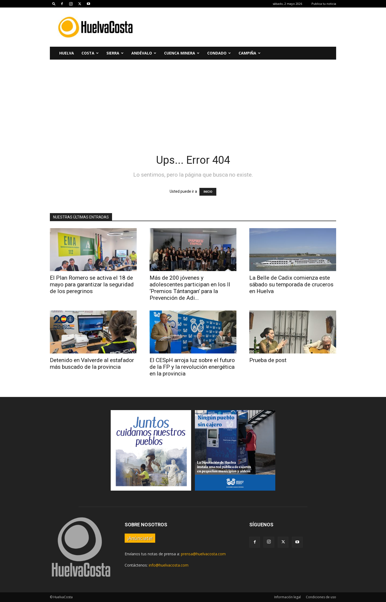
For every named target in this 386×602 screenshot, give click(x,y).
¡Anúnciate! (140, 538)
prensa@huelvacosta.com (203, 553)
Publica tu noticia (323, 4)
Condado (219, 53)
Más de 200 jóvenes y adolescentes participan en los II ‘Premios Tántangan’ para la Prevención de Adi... (190, 288)
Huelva (66, 53)
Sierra (115, 53)
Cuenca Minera (181, 53)
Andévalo (143, 53)
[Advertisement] (238, 27)
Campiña (250, 53)
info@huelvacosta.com (168, 565)
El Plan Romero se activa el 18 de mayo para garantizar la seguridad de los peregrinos (92, 284)
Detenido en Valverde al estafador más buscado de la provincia (92, 363)
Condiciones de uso (321, 597)
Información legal (287, 597)
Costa (90, 53)
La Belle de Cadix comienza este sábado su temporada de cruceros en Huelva (291, 284)
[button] (54, 4)
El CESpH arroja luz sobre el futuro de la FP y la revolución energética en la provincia (192, 367)
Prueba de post (268, 360)
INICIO (207, 192)
